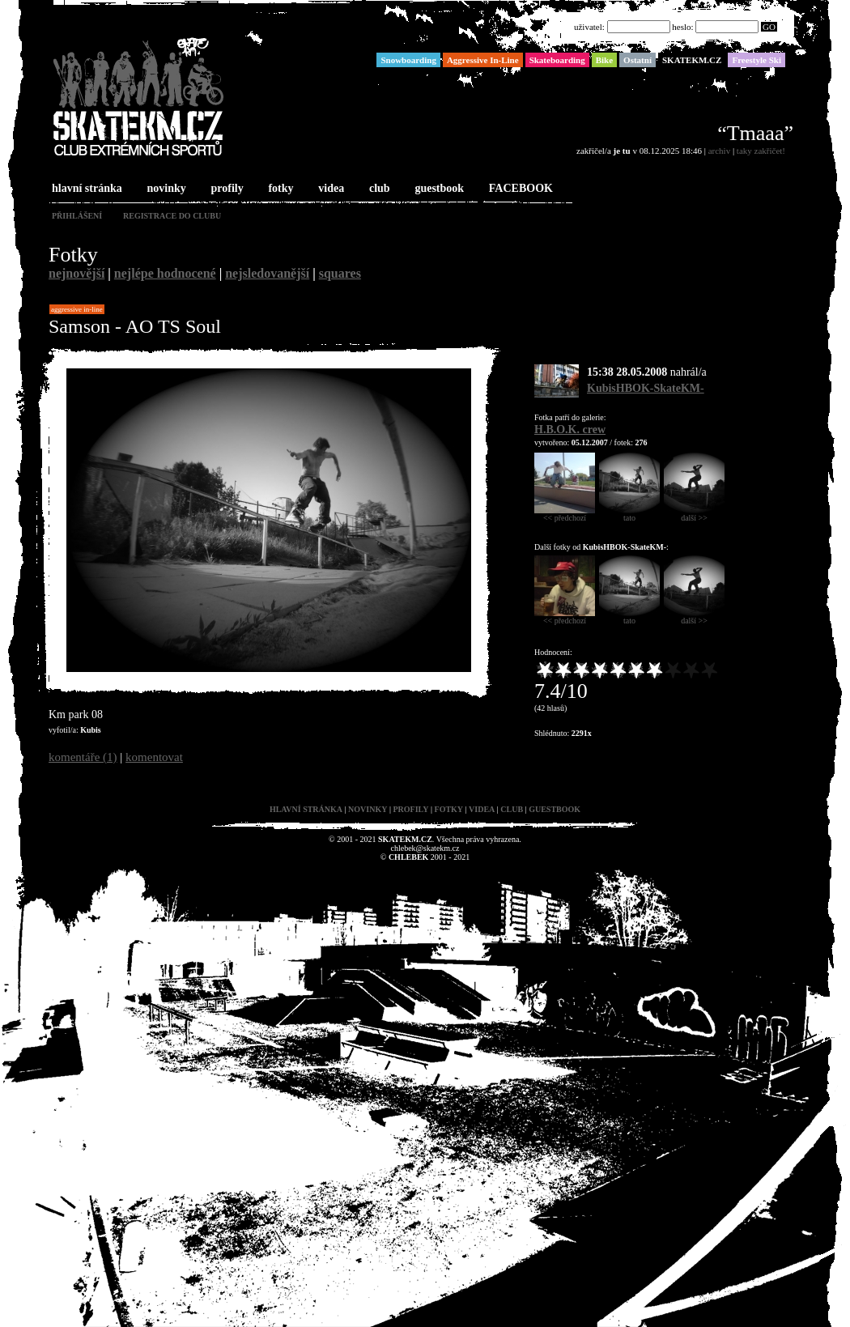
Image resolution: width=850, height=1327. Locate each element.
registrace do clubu (172, 215)
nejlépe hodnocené (165, 273)
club (378, 189)
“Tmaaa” (755, 133)
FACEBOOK (519, 189)
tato (629, 514)
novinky (165, 189)
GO (769, 27)
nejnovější (76, 273)
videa (329, 189)
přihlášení (77, 215)
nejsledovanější (267, 273)
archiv (719, 150)
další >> (694, 514)
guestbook (437, 189)
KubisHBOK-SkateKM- (645, 388)
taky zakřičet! (761, 150)
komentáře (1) (83, 757)
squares (340, 273)
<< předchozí (564, 514)
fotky (279, 189)
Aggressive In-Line (77, 309)
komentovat (154, 757)
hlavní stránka (85, 189)
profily (226, 189)
